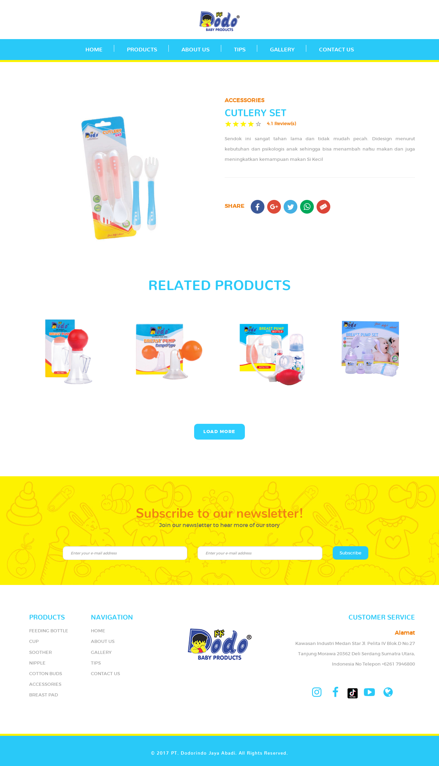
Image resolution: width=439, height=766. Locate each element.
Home (94, 48)
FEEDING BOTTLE (48, 631)
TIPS (240, 48)
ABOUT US (195, 48)
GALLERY (282, 48)
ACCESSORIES (45, 684)
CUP (34, 641)
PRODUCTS (142, 48)
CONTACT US (336, 48)
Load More (219, 431)
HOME (98, 631)
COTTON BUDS (45, 674)
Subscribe (350, 553)
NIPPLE (37, 663)
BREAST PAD (43, 695)
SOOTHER (40, 652)
